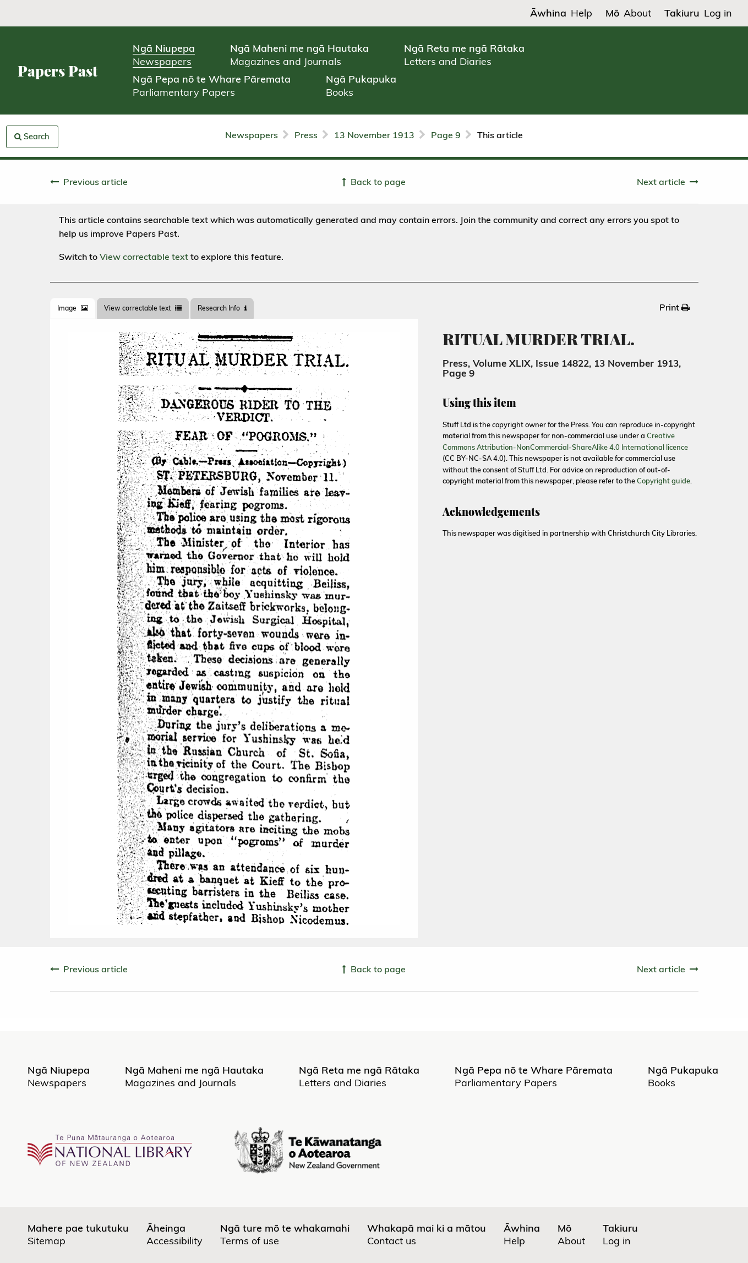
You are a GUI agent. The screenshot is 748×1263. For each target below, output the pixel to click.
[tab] (72, 308)
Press (306, 134)
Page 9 (446, 134)
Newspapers (251, 134)
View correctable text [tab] (143, 308)
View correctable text (144, 256)
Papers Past (57, 70)
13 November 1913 (374, 134)
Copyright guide (663, 480)
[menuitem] (674, 307)
